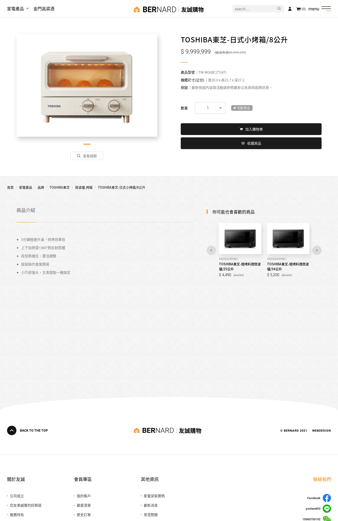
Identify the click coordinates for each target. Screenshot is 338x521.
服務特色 (17, 514)
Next (317, 250)
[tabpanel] (86, 85)
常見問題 (151, 514)
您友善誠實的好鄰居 (26, 505)
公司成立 (17, 495)
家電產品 (15, 8)
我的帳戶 (84, 495)
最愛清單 (84, 505)
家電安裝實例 (154, 495)
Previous (211, 250)
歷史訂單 (84, 514)
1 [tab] (86, 144)
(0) (304, 9)
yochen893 (318, 509)
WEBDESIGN (321, 430)
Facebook (319, 498)
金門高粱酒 (43, 8)
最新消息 (151, 505)
